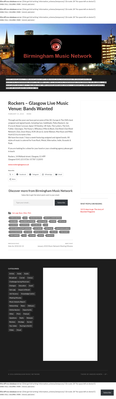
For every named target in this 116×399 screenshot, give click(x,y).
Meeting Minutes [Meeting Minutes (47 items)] (15, 299)
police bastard (16, 231)
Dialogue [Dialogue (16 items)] (12, 287)
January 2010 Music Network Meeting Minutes (57, 245)
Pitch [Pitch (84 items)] (18, 315)
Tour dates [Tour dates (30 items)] (13, 327)
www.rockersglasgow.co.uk (19, 163)
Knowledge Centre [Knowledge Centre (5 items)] (27, 295)
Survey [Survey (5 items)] (29, 323)
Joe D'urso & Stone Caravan (20, 227)
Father (53, 220)
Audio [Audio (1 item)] (26, 275)
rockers (28, 231)
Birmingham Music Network (27, 375)
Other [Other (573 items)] (11, 315)
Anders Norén (95, 375)
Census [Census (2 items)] (30, 279)
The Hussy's (65, 231)
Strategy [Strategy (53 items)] (21, 323)
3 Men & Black (15, 217)
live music (38, 227)
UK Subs (32, 234)
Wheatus (50, 234)
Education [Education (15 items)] (22, 287)
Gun (45, 224)
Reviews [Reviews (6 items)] (12, 323)
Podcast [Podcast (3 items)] (26, 315)
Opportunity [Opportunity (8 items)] (27, 311)
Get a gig (15, 212)
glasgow (13, 224)
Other (26, 212)
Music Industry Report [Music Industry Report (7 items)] (17, 303)
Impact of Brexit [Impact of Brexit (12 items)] (24, 291)
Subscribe (61, 201)
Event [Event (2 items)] (31, 287)
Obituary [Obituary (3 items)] (31, 307)
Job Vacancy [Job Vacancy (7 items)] (13, 295)
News (21, 212)
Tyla (24, 234)
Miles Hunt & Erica (63, 227)
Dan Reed (13, 220)
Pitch (30, 212)
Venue (41, 234)
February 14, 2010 (16, 113)
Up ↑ (106, 375)
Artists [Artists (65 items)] (11, 275)
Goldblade (36, 224)
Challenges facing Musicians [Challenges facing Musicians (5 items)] (19, 283)
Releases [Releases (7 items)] (30, 319)
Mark (29, 113)
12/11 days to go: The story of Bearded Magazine (92, 209)
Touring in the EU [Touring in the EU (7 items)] (26, 327)
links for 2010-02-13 (16, 244)
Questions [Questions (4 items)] (13, 319)
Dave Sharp (42, 220)
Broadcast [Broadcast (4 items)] (13, 279)
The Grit (54, 231)
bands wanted (35, 217)
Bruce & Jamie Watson (53, 217)
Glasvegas (25, 224)
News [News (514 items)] (23, 307)
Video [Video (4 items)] (11, 331)
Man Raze (49, 227)
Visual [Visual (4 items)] (19, 331)
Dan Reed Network (28, 220)
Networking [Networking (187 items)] (13, 307)
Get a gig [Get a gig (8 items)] (12, 291)
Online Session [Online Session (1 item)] (14, 311)
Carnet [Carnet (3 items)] (22, 279)
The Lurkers (14, 234)
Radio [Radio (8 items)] (22, 319)
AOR (25, 217)
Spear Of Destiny (41, 231)
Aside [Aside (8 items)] (19, 275)
